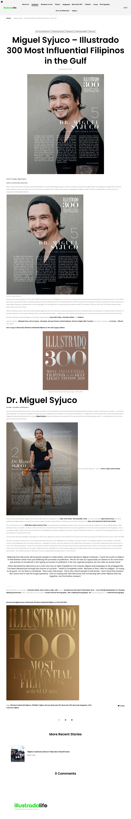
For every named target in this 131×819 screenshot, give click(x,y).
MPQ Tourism (88, 321)
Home (8, 18)
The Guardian (78, 519)
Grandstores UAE (70, 590)
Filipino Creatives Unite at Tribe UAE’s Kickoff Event (48, 752)
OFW (89, 705)
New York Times (66, 519)
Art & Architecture (62, 11)
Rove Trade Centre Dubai (110, 469)
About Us (25, 4)
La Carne (112, 321)
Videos (74, 11)
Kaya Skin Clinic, (56, 317)
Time (85, 519)
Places (57, 4)
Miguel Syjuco (41, 416)
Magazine (66, 4)
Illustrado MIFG (81, 31)
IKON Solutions (65, 321)
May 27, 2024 (31, 755)
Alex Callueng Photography (78, 593)
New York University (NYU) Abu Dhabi (102, 521)
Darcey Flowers (54, 321)
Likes (121, 705)
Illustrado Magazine (80, 705)
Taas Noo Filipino (12, 708)
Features (35, 4)
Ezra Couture (34, 321)
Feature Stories (58, 31)
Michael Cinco (23, 321)
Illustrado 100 (56, 705)
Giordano (43, 321)
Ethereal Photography (116, 593)
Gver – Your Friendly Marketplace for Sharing (107, 590)
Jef (90, 593)
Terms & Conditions (93, 805)
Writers (92, 31)
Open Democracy (107, 519)
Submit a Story (56, 810)
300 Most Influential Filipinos (20, 705)
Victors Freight (77, 321)
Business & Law (46, 4)
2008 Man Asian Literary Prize (36, 525)
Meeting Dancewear (13, 593)
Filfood (120, 321)
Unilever (81, 317)
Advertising (77, 805)
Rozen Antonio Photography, (56, 593)
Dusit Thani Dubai (83, 590)
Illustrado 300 (77, 4)
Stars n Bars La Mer (47, 590)
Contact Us (65, 805)
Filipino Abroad (44, 705)
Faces (95, 4)
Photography (105, 4)
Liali (56, 590)
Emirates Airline (68, 317)
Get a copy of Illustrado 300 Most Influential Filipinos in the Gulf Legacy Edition (35, 328)
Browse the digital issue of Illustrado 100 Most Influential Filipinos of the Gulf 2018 (36, 602)
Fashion (88, 4)
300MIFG (35, 705)
